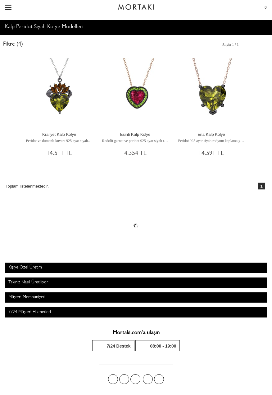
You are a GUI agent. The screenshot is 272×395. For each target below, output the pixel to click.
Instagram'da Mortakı (148, 379)
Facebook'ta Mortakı (113, 379)
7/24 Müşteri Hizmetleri (29, 312)
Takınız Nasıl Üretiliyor (28, 282)
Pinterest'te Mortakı (135, 379)
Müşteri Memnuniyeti (26, 297)
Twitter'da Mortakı (124, 379)
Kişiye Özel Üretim (25, 267)
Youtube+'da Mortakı (159, 379)
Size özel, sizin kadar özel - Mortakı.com (136, 6)
